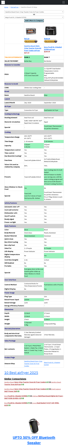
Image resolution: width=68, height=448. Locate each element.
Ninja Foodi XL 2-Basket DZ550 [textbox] (15, 17)
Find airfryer (15, 7)
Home (6, 7)
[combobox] (34, 11)
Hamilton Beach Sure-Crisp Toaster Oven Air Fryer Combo (33, 363)
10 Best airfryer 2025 (21, 372)
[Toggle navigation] (64, 2)
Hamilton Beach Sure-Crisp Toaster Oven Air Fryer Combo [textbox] (24, 12)
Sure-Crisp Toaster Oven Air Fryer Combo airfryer (32, 48)
